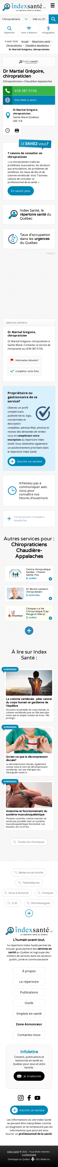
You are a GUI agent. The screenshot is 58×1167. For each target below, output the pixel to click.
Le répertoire (29, 982)
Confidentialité (29, 1154)
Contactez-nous (29, 1035)
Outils (29, 1003)
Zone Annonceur (29, 1024)
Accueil (24, 41)
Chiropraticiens (14, 45)
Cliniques (47, 893)
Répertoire (9, 30)
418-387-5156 (26, 90)
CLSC (15, 903)
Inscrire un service (29, 461)
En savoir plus (20, 191)
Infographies (48, 30)
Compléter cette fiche (27, 371)
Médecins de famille (31, 872)
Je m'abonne (32, 1076)
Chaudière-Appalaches (37, 45)
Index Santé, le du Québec (35, 215)
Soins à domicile (18, 893)
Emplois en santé (29, 1013)
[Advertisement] (29, 285)
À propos (29, 971)
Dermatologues (40, 903)
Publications (29, 992)
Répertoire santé (41, 41)
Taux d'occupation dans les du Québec (35, 239)
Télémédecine (31, 882)
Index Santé (13, 1151)
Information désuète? (27, 360)
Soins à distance (29, 30)
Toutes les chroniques (30, 842)
